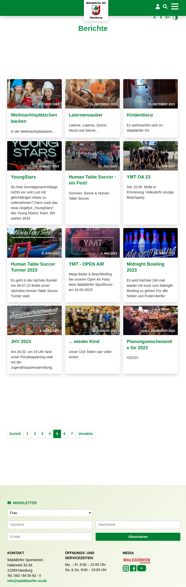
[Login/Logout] (157, 6)
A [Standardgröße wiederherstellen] (161, 17)
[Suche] (165, 6)
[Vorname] (49, 525)
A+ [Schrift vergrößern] (167, 17)
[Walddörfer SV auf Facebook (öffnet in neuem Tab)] (133, 570)
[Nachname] (138, 525)
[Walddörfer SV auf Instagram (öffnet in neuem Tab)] (126, 570)
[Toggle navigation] (175, 6)
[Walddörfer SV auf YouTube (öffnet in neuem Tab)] (141, 570)
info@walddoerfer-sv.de (27, 581)
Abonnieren (138, 537)
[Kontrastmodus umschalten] (175, 17)
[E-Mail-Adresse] (49, 536)
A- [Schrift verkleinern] (155, 17)
